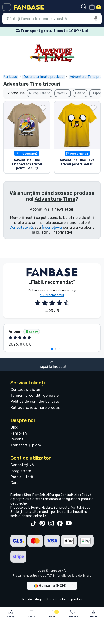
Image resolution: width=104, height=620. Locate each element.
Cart (14, 483)
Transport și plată (25, 445)
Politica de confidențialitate (34, 401)
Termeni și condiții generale (34, 395)
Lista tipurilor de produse (65, 599)
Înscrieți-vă (52, 227)
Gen (80, 93)
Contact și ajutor (25, 389)
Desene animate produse (44, 77)
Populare (39, 93)
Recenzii (17, 439)
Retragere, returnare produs (35, 407)
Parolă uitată (21, 477)
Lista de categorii (33, 599)
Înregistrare (20, 471)
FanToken (18, 433)
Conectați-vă (21, 227)
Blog (14, 427)
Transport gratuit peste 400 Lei (52, 31)
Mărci (63, 93)
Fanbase (10, 77)
